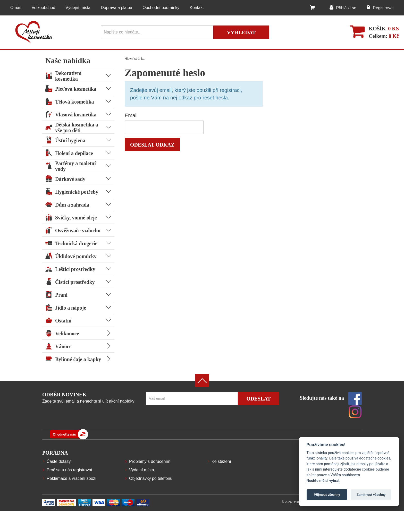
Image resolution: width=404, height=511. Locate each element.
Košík (377, 28)
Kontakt (197, 7)
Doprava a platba (116, 7)
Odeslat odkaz (152, 145)
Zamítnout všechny (371, 495)
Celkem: (384, 36)
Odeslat (258, 399)
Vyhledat (241, 32)
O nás (15, 7)
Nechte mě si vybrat (323, 481)
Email (131, 115)
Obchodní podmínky (160, 7)
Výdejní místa (77, 7)
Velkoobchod (43, 7)
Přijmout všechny (327, 495)
